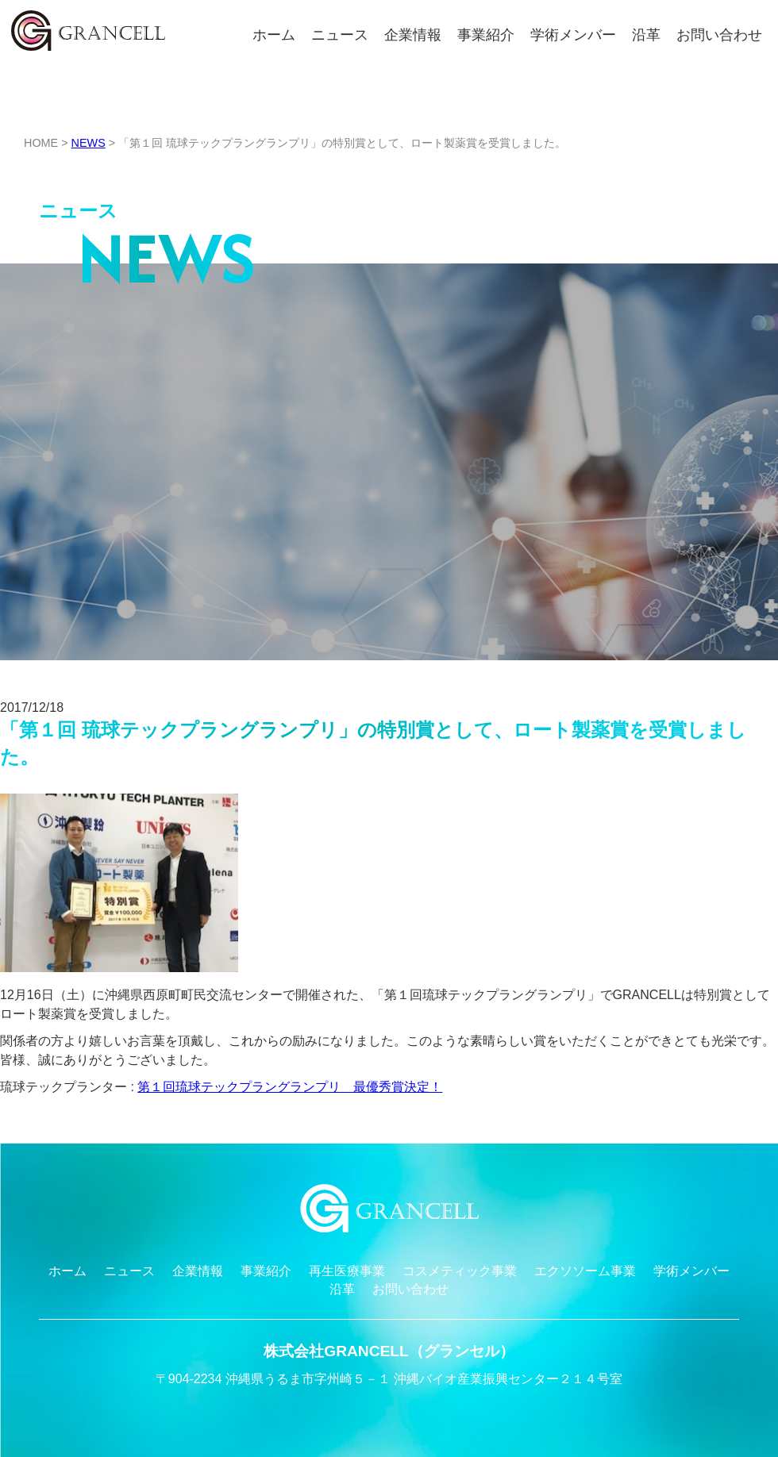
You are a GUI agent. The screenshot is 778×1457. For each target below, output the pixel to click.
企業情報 (412, 35)
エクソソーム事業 (585, 1271)
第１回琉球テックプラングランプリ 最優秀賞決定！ (289, 1087)
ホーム (273, 35)
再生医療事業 (347, 1271)
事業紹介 (485, 35)
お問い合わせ (719, 35)
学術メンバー (573, 35)
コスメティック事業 (459, 1271)
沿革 (646, 35)
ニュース (339, 35)
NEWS (88, 142)
